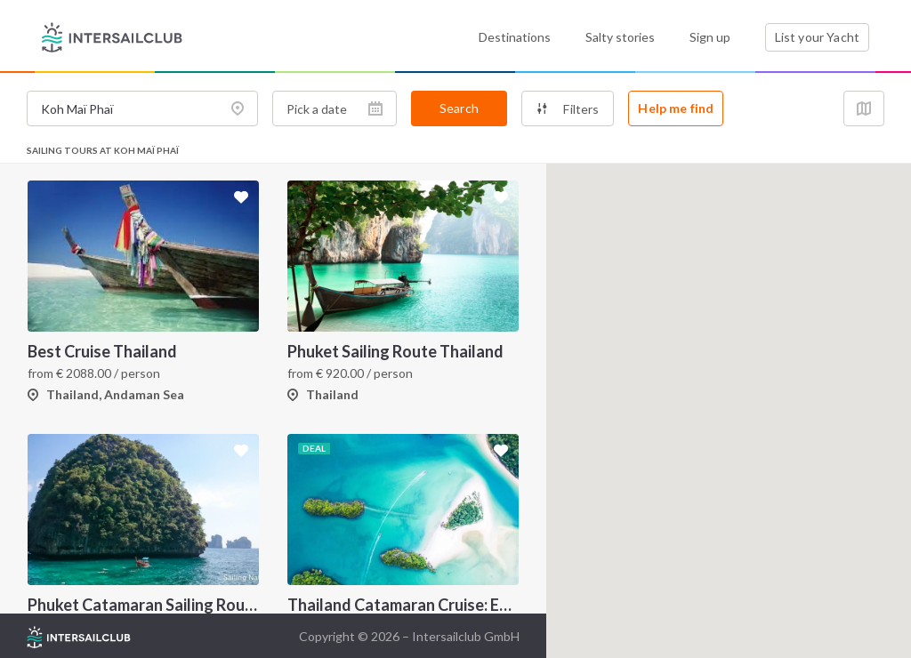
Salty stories (620, 36)
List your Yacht (817, 36)
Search (459, 108)
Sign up (709, 36)
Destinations (515, 36)
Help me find (675, 108)
